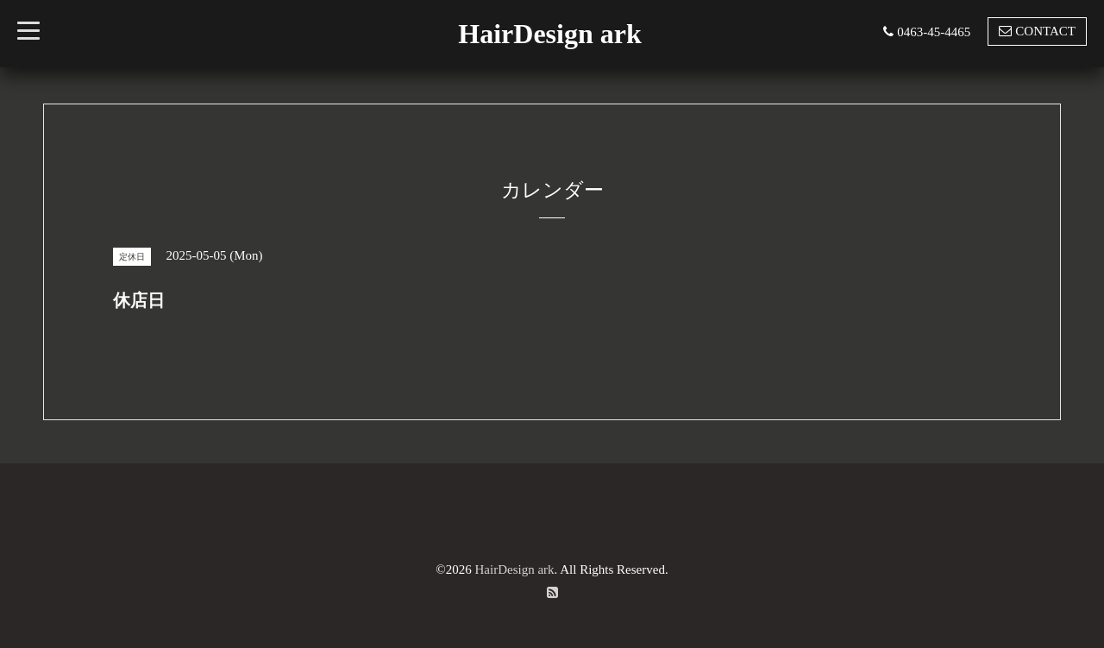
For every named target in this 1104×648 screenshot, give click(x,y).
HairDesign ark (549, 33)
